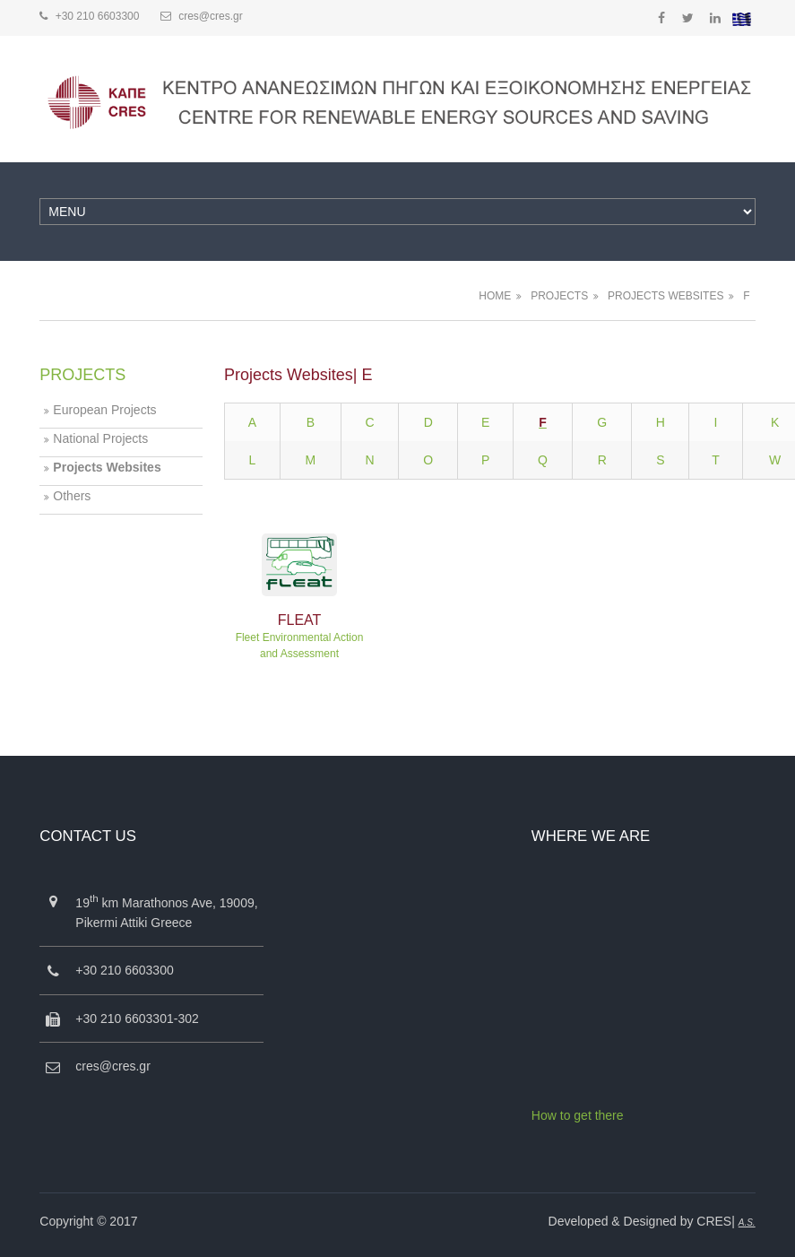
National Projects (100, 438)
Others (72, 496)
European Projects (104, 410)
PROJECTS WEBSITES (665, 296)
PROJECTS (559, 296)
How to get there (577, 1115)
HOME (495, 296)
